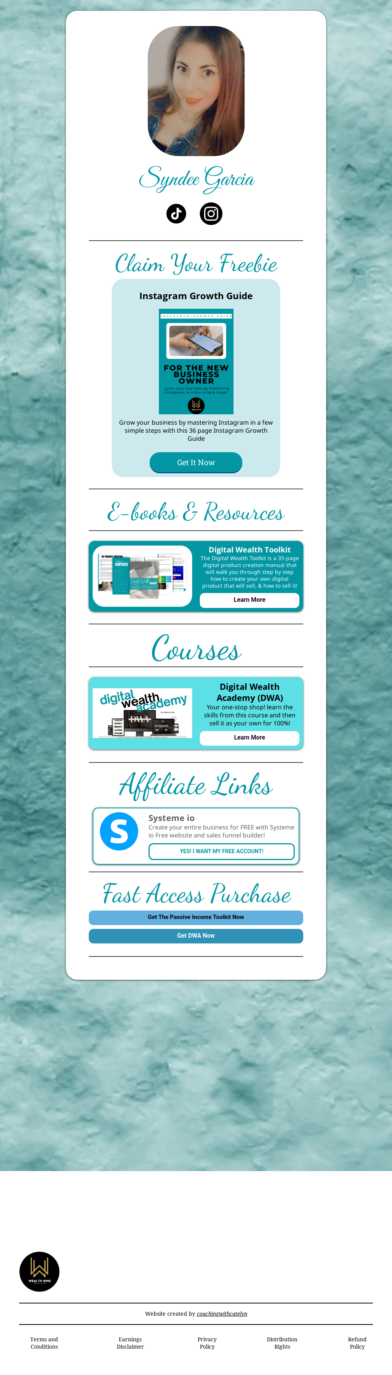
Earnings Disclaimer (130, 1348)
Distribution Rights (282, 1348)
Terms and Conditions (44, 1348)
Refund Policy (357, 1348)
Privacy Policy (207, 1348)
